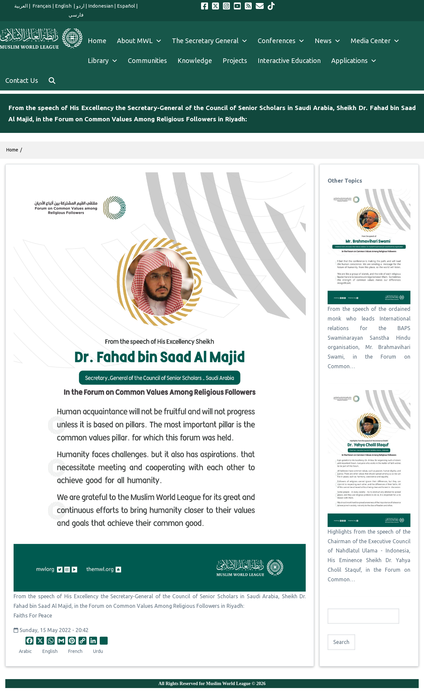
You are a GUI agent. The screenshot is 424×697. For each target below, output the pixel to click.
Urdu (98, 651)
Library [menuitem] (105, 61)
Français (41, 6)
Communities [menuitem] (147, 60)
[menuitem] (52, 80)
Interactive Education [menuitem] (289, 60)
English (64, 6)
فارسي (76, 15)
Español (126, 6)
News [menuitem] (330, 41)
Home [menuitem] (97, 40)
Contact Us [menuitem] (21, 80)
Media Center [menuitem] (377, 41)
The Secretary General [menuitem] (212, 41)
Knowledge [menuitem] (195, 60)
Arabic (25, 651)
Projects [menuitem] (235, 60)
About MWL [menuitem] (142, 41)
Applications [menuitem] (356, 61)
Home (12, 149)
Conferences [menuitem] (283, 41)
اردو (80, 6)
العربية (21, 6)
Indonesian (100, 6)
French (75, 651)
